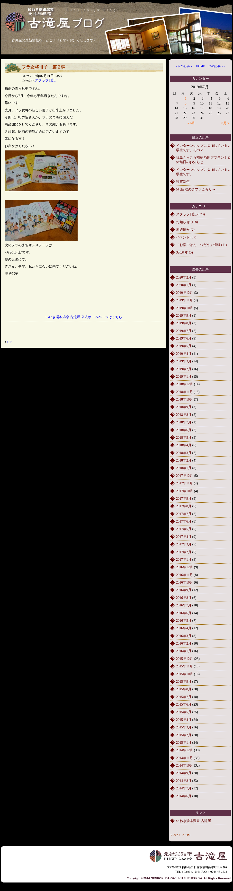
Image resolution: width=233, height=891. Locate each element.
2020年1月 (183, 285)
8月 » (225, 123)
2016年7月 (183, 605)
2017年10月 (184, 491)
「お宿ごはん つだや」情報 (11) (201, 245)
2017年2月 (183, 552)
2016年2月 (183, 643)
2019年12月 (184, 293)
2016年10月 (184, 582)
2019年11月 (184, 300)
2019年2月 (183, 369)
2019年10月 (184, 308)
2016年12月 (184, 567)
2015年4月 (183, 720)
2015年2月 (183, 735)
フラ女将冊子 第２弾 (43, 67)
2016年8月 (183, 598)
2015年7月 (183, 697)
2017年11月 (184, 483)
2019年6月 (183, 338)
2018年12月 (184, 384)
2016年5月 (183, 620)
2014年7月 (183, 788)
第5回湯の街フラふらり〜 (195, 189)
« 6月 (191, 123)
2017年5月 (183, 529)
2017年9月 (183, 498)
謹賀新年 (183, 181)
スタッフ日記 (45, 80)
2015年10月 (184, 674)
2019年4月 (183, 354)
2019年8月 (183, 323)
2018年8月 (183, 415)
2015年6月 (183, 704)
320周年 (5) (184, 252)
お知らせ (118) (187, 222)
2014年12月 (184, 750)
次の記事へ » (216, 66)
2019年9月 (183, 315)
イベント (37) (186, 237)
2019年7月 (183, 331)
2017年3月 (183, 544)
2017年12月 (184, 476)
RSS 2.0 (175, 835)
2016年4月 (183, 628)
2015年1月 (183, 742)
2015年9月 (183, 681)
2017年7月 (183, 514)
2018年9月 (183, 407)
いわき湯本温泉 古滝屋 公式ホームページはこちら (83, 317)
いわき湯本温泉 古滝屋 (193, 821)
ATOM (186, 835)
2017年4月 (183, 537)
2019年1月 (183, 376)
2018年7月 (183, 422)
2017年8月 (183, 506)
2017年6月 (183, 521)
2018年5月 (183, 437)
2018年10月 (184, 399)
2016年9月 (183, 590)
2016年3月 (183, 636)
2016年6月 (183, 613)
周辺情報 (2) (185, 229)
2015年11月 (184, 666)
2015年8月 (183, 689)
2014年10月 (184, 765)
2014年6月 (183, 796)
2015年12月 (184, 659)
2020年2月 (183, 277)
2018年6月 (183, 430)
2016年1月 (183, 651)
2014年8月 (183, 781)
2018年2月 (183, 460)
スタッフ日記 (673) (190, 214)
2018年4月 (183, 445)
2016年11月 (184, 575)
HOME (200, 66)
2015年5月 (183, 712)
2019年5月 (183, 346)
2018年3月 (183, 453)
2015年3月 (183, 727)
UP (9, 342)
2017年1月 (183, 559)
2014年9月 (183, 773)
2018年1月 (183, 468)
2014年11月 (184, 758)
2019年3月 (183, 361)
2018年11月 (184, 392)
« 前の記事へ (184, 66)
